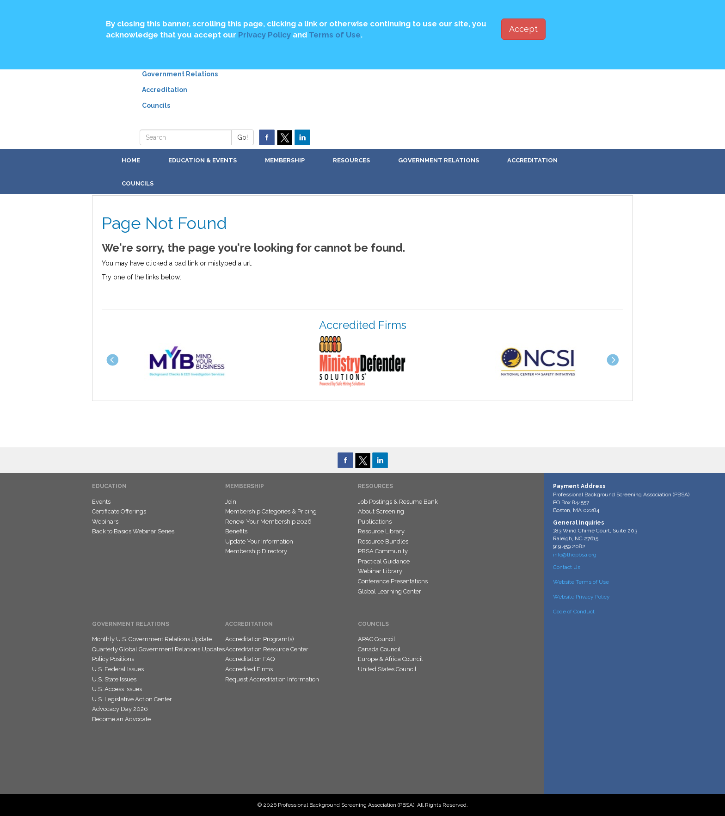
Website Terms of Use (581, 582)
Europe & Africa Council (390, 658)
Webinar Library (380, 571)
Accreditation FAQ (250, 658)
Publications (375, 521)
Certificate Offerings (119, 511)
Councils (156, 105)
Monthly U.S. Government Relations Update (152, 639)
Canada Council (379, 649)
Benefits (236, 531)
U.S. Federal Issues (118, 669)
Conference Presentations (393, 581)
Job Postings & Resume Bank (398, 501)
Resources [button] (351, 160)
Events (101, 501)
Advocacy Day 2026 (120, 708)
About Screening (381, 511)
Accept (523, 29)
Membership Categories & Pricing (271, 511)
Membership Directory (256, 551)
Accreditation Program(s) (259, 639)
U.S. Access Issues (117, 689)
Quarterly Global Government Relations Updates (158, 649)
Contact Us (566, 567)
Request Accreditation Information (272, 679)
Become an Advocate (121, 719)
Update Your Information (259, 541)
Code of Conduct (574, 611)
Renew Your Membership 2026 (268, 521)
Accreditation (164, 89)
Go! (242, 137)
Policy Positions (113, 658)
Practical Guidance (384, 561)
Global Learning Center (389, 591)
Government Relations (180, 74)
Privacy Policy (264, 34)
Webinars (105, 521)
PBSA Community (383, 551)
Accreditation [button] (532, 160)
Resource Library (381, 531)
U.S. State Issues (114, 679)
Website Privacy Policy (581, 596)
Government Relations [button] (438, 160)
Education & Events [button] (202, 160)
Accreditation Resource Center (266, 649)
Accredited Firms (249, 669)
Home (131, 160)
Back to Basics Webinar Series (133, 531)
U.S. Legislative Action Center (132, 699)
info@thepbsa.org (574, 554)
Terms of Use (335, 34)
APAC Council (376, 639)
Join (230, 501)
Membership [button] (285, 160)
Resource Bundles (383, 541)
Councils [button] (138, 183)
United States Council (387, 669)
